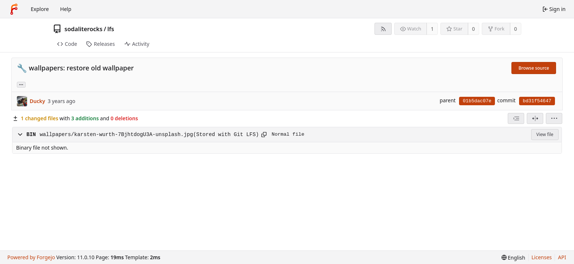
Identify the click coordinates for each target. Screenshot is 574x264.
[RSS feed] (383, 29)
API (562, 257)
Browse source (533, 68)
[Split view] (535, 118)
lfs (110, 29)
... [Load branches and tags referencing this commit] (21, 84)
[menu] (554, 118)
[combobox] (516, 118)
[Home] (14, 9)
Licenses (542, 257)
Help (65, 9)
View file (544, 134)
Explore (40, 9)
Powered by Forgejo (31, 257)
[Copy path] (264, 134)
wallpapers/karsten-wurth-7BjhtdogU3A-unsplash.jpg (116, 135)
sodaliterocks (83, 29)
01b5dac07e (477, 101)
